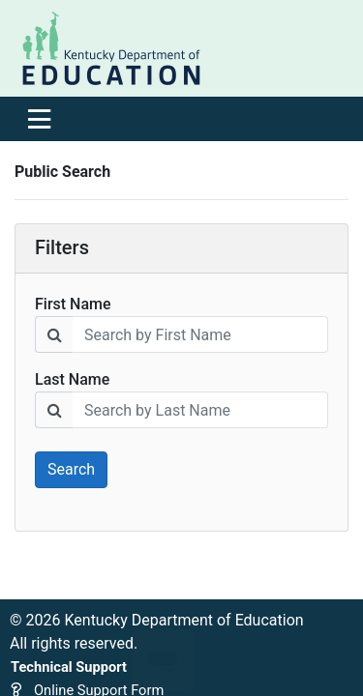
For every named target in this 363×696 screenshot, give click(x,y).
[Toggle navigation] (39, 118)
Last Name (72, 379)
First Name (73, 304)
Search (71, 469)
